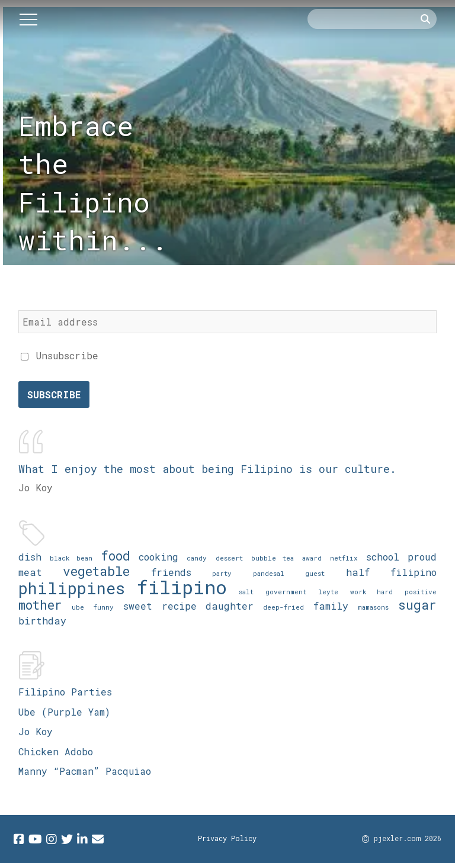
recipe (179, 606)
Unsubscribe (59, 355)
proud (422, 556)
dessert (229, 557)
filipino (182, 587)
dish (29, 556)
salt (246, 591)
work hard (371, 591)
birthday (42, 620)
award (312, 557)
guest (315, 573)
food (115, 555)
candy (197, 557)
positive (421, 591)
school (382, 556)
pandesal (268, 573)
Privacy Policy (227, 838)
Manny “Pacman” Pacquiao (84, 771)
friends (171, 572)
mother (40, 604)
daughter (230, 606)
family (330, 606)
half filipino (391, 572)
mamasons (373, 607)
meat (30, 572)
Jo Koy (35, 731)
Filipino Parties (65, 691)
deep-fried (283, 607)
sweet (137, 606)
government (285, 591)
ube (78, 607)
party (222, 573)
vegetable (96, 570)
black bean (71, 557)
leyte (328, 591)
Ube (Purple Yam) (64, 712)
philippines (71, 588)
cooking (158, 556)
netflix (344, 557)
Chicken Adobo (55, 751)
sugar (417, 604)
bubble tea (272, 557)
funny (104, 607)
